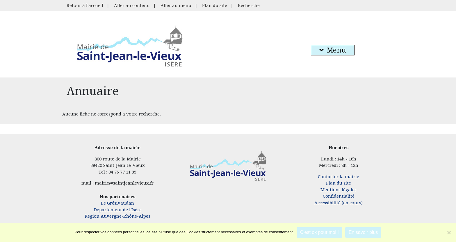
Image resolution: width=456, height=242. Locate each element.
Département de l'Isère (118, 209)
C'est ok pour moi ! (319, 232)
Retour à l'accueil (85, 5)
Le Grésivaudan (117, 203)
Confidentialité (339, 196)
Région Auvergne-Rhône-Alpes (117, 216)
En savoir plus (363, 232)
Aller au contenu (132, 5)
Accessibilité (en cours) (338, 202)
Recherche (249, 5)
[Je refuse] (449, 232)
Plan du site (214, 5)
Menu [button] (332, 50)
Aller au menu (176, 5)
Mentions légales (338, 189)
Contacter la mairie (338, 176)
